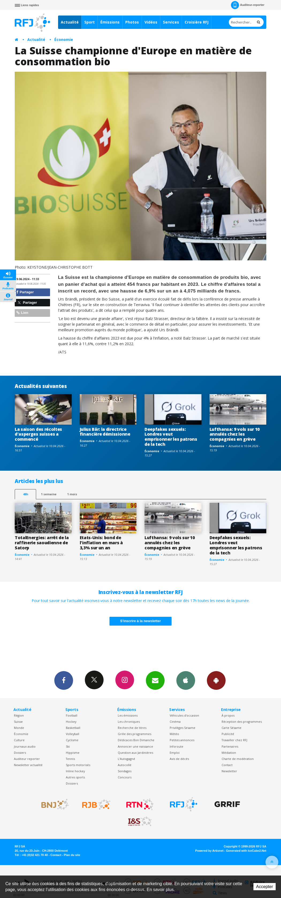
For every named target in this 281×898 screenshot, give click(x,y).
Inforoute (176, 746)
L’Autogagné (126, 758)
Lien (22, 313)
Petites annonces (182, 740)
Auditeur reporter (27, 758)
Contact (227, 765)
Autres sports (75, 777)
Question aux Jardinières (135, 752)
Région (19, 715)
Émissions (110, 22)
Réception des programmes (242, 721)
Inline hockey (75, 771)
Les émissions (128, 715)
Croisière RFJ (196, 22)
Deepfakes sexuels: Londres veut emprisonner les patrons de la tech (171, 436)
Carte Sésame (231, 727)
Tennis (70, 758)
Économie (63, 39)
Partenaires (230, 746)
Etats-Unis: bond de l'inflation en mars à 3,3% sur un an (101, 543)
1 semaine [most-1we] (48, 494)
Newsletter (229, 771)
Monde (19, 727)
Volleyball (72, 734)
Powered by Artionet (209, 850)
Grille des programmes (134, 734)
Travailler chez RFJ (234, 740)
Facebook (63, 680)
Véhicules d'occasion (184, 715)
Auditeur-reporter (247, 5)
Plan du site (72, 855)
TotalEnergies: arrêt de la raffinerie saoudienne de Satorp (42, 543)
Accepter (264, 886)
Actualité (70, 22)
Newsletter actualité (28, 765)
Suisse (18, 721)
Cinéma (175, 721)
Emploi (175, 752)
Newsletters (155, 680)
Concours (124, 777)
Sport (89, 22)
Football (71, 715)
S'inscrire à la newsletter (140, 621)
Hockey (71, 721)
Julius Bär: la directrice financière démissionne (105, 431)
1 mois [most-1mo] (72, 494)
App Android (216, 680)
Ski (68, 746)
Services (171, 22)
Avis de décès (179, 758)
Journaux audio (25, 746)
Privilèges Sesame (182, 727)
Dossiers (20, 752)
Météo (174, 734)
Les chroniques (129, 721)
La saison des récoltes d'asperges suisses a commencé (38, 434)
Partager (25, 292)
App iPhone (185, 680)
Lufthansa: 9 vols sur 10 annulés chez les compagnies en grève (235, 434)
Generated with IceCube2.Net (246, 850)
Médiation (229, 752)
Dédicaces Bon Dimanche (136, 740)
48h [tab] (25, 494)
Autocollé (124, 765)
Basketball (73, 727)
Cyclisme (72, 740)
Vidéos (151, 22)
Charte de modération (238, 758)
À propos (228, 715)
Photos (132, 22)
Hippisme (72, 752)
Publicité (228, 734)
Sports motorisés (78, 765)
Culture (19, 740)
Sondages (124, 771)
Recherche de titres (132, 727)
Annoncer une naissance (135, 746)
